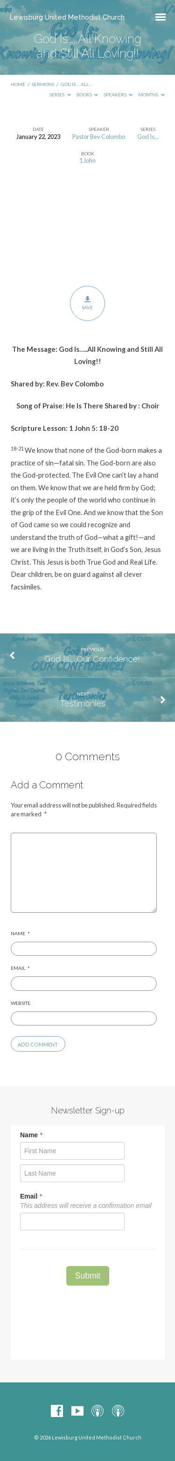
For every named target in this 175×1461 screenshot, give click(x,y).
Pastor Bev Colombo (98, 136)
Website (20, 1003)
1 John (87, 160)
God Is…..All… (76, 84)
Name (20, 933)
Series (60, 94)
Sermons (43, 84)
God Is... (148, 136)
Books (87, 94)
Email (20, 968)
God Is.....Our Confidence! (92, 659)
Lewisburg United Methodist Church (67, 17)
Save (87, 303)
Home (18, 84)
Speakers (118, 94)
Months (151, 94)
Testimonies (82, 703)
